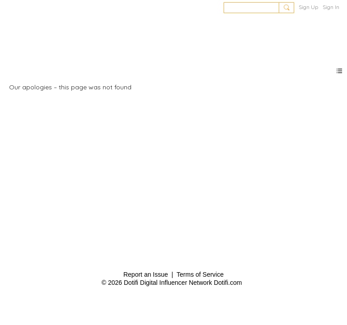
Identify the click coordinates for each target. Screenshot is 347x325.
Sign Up (308, 7)
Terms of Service (200, 274)
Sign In (331, 7)
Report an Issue (145, 274)
